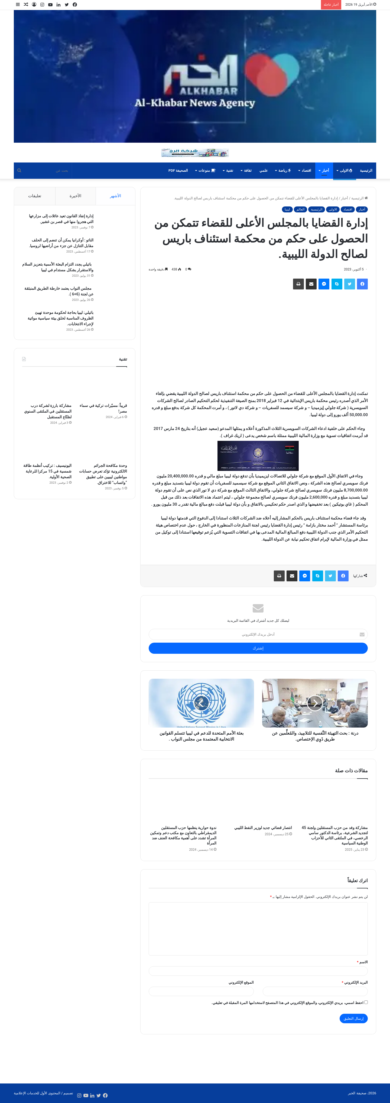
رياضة (284, 170)
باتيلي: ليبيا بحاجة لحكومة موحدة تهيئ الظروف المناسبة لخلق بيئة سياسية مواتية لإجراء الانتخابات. (60, 318)
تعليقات (34, 195)
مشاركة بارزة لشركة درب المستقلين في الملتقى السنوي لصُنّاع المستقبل (47, 412)
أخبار (325, 170)
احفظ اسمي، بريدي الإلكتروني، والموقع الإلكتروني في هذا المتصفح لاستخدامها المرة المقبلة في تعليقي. (287, 1003)
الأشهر (115, 195)
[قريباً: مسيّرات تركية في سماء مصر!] (102, 387)
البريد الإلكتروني (355, 982)
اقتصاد (306, 170)
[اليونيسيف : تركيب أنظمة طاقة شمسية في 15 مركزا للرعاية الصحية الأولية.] (47, 447)
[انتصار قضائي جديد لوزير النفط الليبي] (258, 803)
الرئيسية (366, 170)
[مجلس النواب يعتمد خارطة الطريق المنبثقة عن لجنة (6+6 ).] (112, 296)
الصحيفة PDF (178, 170)
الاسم (362, 962)
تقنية (229, 170)
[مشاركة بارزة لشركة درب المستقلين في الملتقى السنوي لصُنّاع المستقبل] (47, 387)
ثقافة (248, 170)
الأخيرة (75, 195)
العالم (300, 209)
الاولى (346, 170)
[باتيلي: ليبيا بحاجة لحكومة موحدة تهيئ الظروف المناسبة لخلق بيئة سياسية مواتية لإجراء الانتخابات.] (112, 320)
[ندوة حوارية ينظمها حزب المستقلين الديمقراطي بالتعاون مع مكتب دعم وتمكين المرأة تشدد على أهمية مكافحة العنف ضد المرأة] (182, 803)
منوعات (207, 170)
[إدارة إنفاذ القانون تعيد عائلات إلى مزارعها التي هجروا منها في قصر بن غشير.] (112, 223)
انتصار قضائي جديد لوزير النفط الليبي (263, 827)
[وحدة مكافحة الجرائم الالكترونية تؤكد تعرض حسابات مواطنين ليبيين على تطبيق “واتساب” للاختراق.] (102, 447)
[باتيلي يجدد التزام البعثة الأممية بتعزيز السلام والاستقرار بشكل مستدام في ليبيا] (112, 272)
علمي (263, 170)
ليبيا (287, 209)
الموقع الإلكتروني (241, 982)
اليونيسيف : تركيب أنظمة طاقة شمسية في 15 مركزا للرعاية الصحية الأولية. (47, 472)
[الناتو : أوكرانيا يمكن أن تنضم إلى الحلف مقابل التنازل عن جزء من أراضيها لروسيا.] (112, 248)
